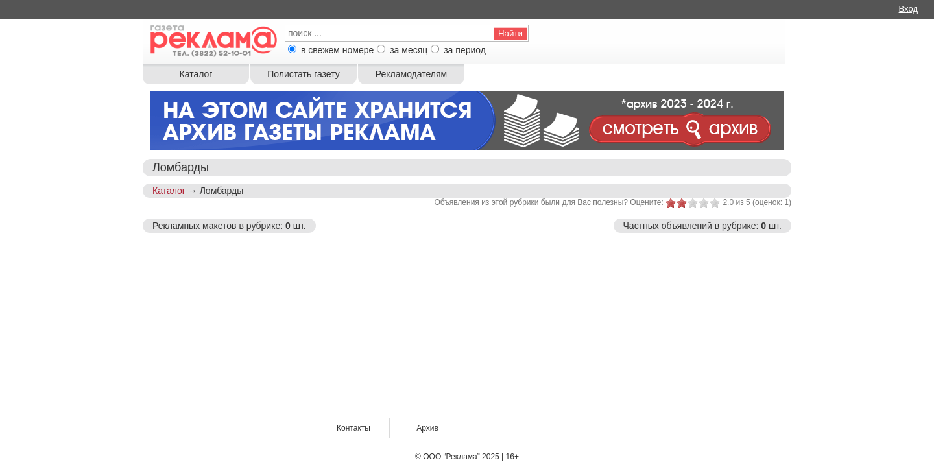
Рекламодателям (411, 74)
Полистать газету (303, 74)
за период (465, 50)
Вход (908, 9)
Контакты (353, 428)
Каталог (196, 74)
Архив (427, 428)
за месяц (408, 50)
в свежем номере (337, 50)
